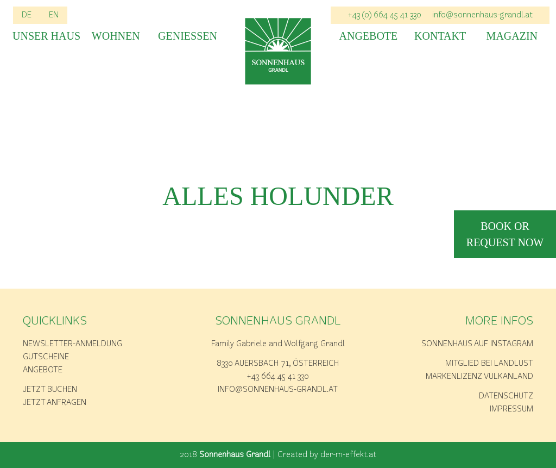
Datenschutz (506, 396)
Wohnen (116, 36)
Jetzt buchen (50, 389)
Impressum (511, 409)
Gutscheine (46, 357)
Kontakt (440, 36)
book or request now (505, 234)
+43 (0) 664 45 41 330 (384, 15)
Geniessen (187, 36)
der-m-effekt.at (348, 455)
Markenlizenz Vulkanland (479, 376)
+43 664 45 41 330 (278, 376)
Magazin (512, 36)
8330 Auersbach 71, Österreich (278, 363)
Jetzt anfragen (54, 402)
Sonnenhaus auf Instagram (477, 344)
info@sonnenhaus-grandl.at (482, 15)
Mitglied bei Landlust (489, 363)
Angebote (368, 36)
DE (26, 15)
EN (54, 15)
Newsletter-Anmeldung (72, 344)
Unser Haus (43, 36)
